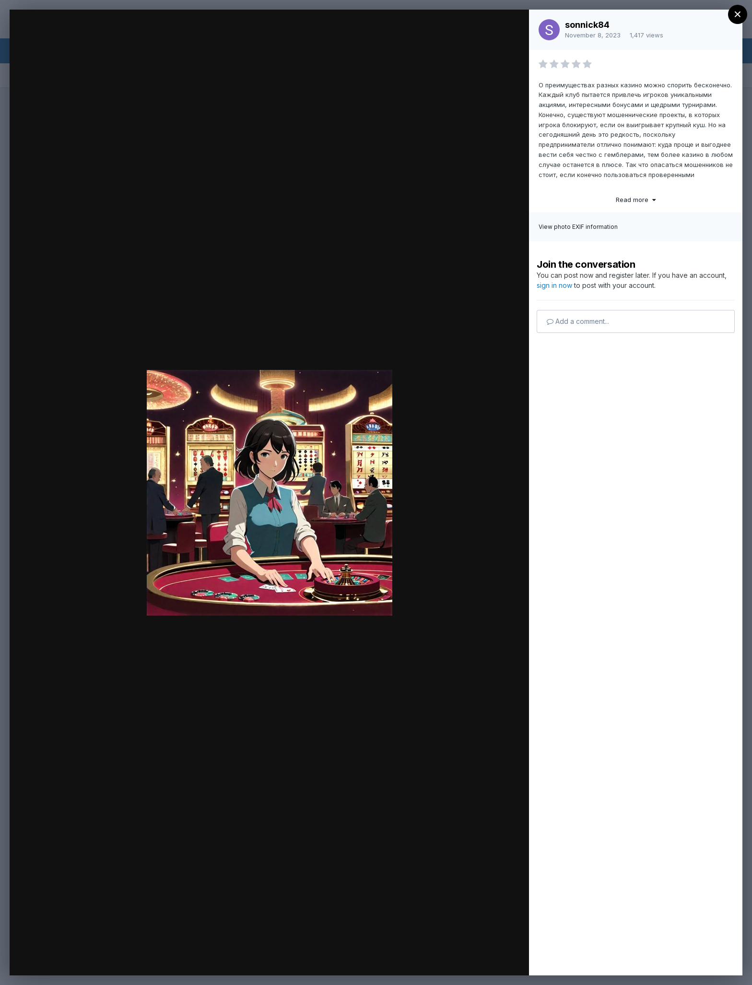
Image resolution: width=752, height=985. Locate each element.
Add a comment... (578, 321)
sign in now (554, 285)
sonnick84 (587, 25)
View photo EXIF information (578, 226)
